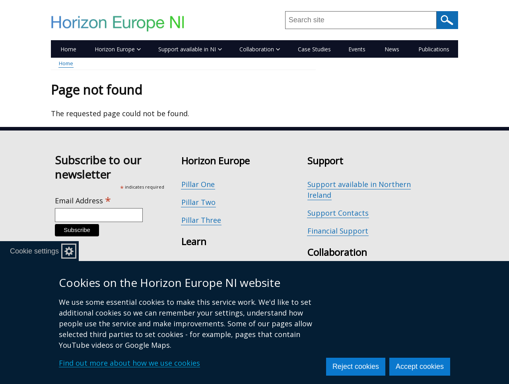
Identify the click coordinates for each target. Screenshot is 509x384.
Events (356, 49)
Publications (433, 49)
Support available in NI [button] (190, 49)
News (392, 49)
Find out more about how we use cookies (129, 363)
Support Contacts (338, 213)
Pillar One (198, 184)
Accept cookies (420, 366)
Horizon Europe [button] (118, 49)
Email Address (83, 201)
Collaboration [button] (259, 49)
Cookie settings (34, 251)
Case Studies (314, 49)
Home (68, 49)
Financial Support (337, 231)
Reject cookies (355, 366)
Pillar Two (198, 202)
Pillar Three (201, 220)
